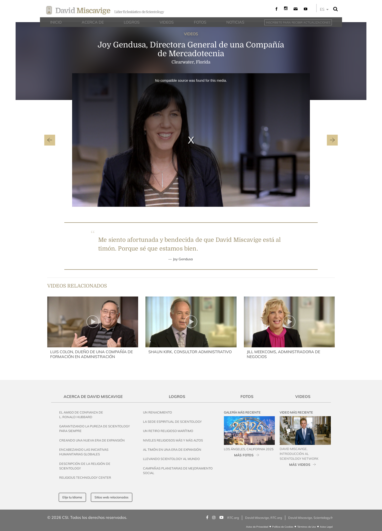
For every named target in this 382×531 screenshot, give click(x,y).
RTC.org (233, 518)
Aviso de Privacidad (257, 526)
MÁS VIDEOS (299, 464)
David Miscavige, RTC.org (263, 518)
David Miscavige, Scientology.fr (310, 518)
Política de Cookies (282, 526)
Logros (177, 396)
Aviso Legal (326, 526)
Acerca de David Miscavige (93, 396)
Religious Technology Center (85, 477)
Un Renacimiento (157, 412)
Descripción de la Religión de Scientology (84, 466)
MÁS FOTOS (244, 455)
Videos (302, 396)
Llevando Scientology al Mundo (171, 459)
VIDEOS (191, 33)
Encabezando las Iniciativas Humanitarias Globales (83, 452)
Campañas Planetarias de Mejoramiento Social (178, 470)
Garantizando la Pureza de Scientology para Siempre (94, 428)
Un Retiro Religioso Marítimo (168, 431)
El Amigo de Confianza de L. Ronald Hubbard (81, 414)
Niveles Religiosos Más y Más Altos (173, 440)
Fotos (246, 396)
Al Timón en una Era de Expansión (172, 449)
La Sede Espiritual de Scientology (172, 421)
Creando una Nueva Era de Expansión (92, 440)
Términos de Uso (306, 526)
